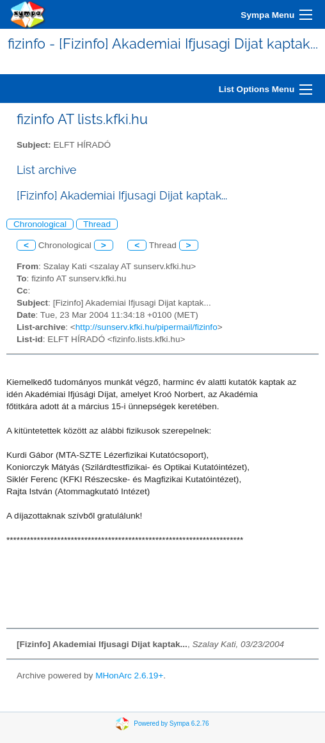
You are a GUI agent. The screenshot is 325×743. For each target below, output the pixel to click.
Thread (97, 224)
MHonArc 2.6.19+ (129, 675)
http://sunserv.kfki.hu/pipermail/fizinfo (146, 327)
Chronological (40, 224)
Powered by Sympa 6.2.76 (171, 723)
